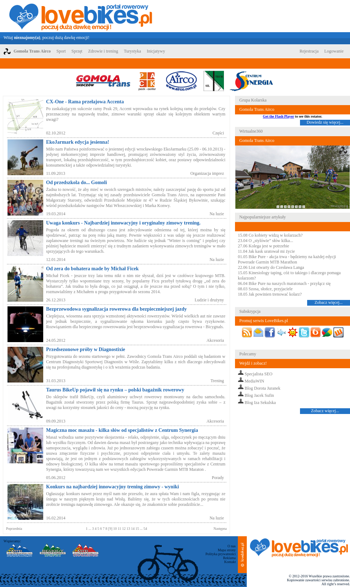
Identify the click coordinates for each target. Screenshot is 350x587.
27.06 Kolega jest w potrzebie (263, 245)
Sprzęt (76, 51)
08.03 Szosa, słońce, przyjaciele (265, 288)
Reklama (229, 558)
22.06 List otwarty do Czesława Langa (271, 267)
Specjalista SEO (258, 373)
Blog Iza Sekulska (260, 402)
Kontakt (230, 562)
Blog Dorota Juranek (262, 388)
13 (128, 529)
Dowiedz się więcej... (325, 122)
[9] (110, 529)
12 (124, 529)
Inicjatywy (156, 51)
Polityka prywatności (220, 554)
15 (137, 529)
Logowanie (334, 51)
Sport (61, 51)
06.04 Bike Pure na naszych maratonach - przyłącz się (284, 283)
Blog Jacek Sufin (259, 395)
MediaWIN (254, 381)
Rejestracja (309, 51)
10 (115, 529)
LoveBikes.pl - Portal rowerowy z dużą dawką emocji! (80, 16)
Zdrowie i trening (103, 51)
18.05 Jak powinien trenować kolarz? (270, 294)
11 (120, 529)
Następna (220, 529)
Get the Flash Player (278, 116)
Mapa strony (227, 550)
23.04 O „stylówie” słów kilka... (265, 240)
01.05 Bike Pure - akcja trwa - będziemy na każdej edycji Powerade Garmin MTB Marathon (287, 259)
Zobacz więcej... (329, 302)
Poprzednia (14, 529)
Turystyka (132, 51)
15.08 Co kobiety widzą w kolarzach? (270, 235)
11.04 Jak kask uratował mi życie (266, 251)
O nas (232, 546)
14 (133, 529)
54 (144, 529)
